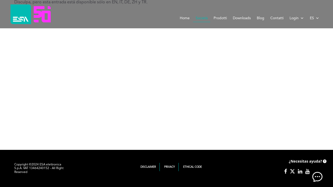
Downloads (242, 18)
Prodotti (220, 18)
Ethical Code (192, 167)
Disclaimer (148, 167)
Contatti (277, 18)
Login (297, 18)
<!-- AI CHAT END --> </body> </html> (307, 169)
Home (185, 18)
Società (202, 18)
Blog (260, 18)
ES (314, 18)
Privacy (169, 167)
